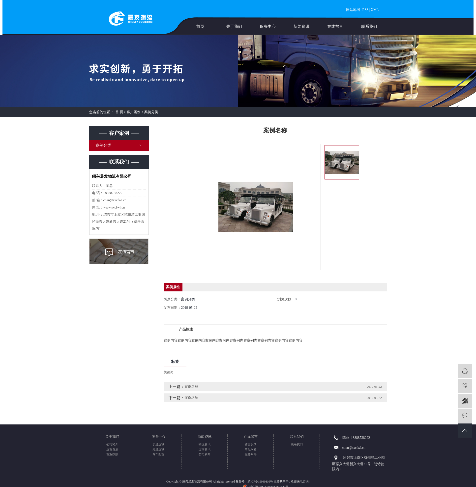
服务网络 (251, 454)
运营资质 (112, 449)
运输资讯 (204, 449)
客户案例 (134, 112)
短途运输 (158, 449)
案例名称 (191, 386)
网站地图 (353, 10)
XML (375, 10)
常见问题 (251, 449)
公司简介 (112, 444)
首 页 (119, 112)
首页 (200, 26)
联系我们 (369, 26)
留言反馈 (251, 444)
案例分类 (151, 112)
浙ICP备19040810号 (260, 481)
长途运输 (158, 444)
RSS (365, 10)
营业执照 (112, 454)
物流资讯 (204, 444)
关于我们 (234, 26)
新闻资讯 (301, 26)
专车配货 (158, 454)
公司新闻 (204, 454)
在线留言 (335, 26)
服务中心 (268, 26)
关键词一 (170, 372)
